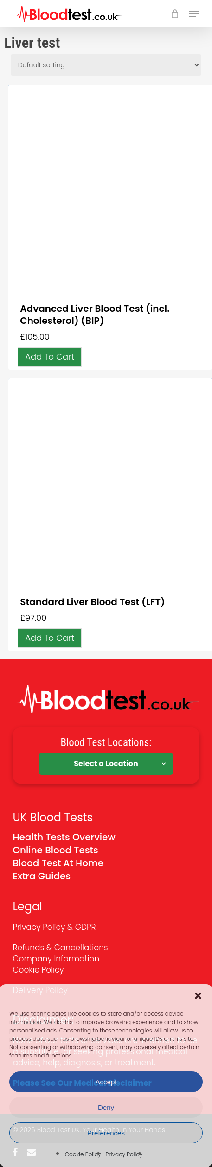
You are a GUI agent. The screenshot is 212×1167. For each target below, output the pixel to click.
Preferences (106, 1133)
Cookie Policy (83, 1154)
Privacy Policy (124, 1154)
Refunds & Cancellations (60, 947)
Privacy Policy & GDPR (54, 927)
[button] (198, 995)
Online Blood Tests (55, 850)
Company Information (56, 958)
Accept (106, 1082)
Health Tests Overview (64, 837)
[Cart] (175, 14)
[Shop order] (106, 65)
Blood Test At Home (58, 863)
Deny (106, 1107)
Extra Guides (42, 876)
